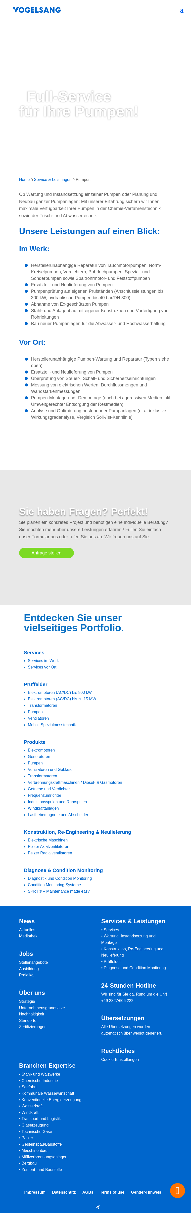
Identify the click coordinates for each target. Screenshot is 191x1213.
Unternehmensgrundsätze (42, 1008)
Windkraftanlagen (43, 808)
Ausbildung (29, 969)
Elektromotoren (41, 750)
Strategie (27, 1001)
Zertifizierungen (33, 1027)
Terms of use (112, 1192)
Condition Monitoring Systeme (54, 885)
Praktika (26, 975)
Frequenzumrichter (44, 795)
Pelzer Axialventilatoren (48, 846)
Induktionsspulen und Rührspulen (57, 802)
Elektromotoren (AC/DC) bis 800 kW (60, 692)
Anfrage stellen (46, 552)
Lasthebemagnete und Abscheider (58, 815)
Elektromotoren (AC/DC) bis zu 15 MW (62, 699)
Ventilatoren (38, 718)
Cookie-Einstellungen (120, 1059)
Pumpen (35, 712)
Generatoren (39, 756)
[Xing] (98, 1207)
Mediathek (28, 936)
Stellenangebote (33, 962)
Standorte (27, 1020)
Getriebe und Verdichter (49, 789)
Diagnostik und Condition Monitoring (60, 878)
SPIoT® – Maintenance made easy (59, 891)
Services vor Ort (42, 667)
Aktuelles (27, 930)
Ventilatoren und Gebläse (50, 769)
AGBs (87, 1192)
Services (111, 930)
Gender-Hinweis (146, 1192)
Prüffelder (112, 962)
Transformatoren (42, 705)
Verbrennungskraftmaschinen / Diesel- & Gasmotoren (75, 782)
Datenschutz (64, 1192)
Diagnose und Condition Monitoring (135, 968)
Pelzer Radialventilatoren (50, 853)
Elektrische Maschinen (48, 840)
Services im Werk (43, 661)
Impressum (35, 1192)
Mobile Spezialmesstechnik (52, 725)
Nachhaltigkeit (31, 1014)
